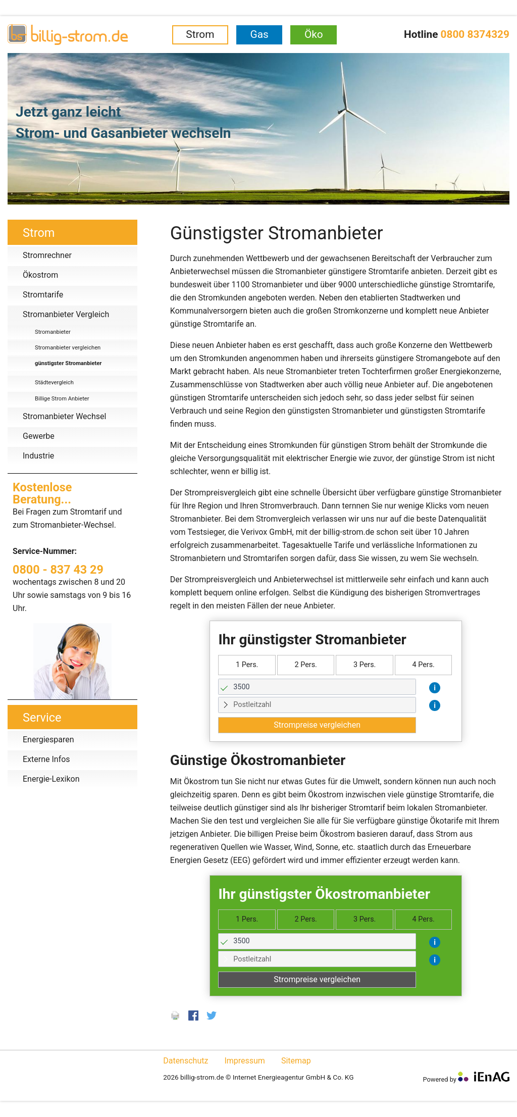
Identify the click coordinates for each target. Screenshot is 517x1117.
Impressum (244, 1060)
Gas (259, 34)
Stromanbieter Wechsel (64, 416)
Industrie (38, 456)
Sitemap (296, 1060)
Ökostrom (40, 275)
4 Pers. (423, 665)
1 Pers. (247, 665)
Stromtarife (43, 294)
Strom (200, 34)
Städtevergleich (54, 382)
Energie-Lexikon (51, 779)
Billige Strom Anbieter (62, 398)
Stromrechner (47, 255)
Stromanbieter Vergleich (66, 314)
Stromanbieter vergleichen (67, 347)
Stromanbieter (53, 332)
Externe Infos (46, 759)
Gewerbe (39, 436)
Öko (313, 34)
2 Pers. (305, 665)
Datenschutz (185, 1060)
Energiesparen (48, 739)
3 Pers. (364, 665)
